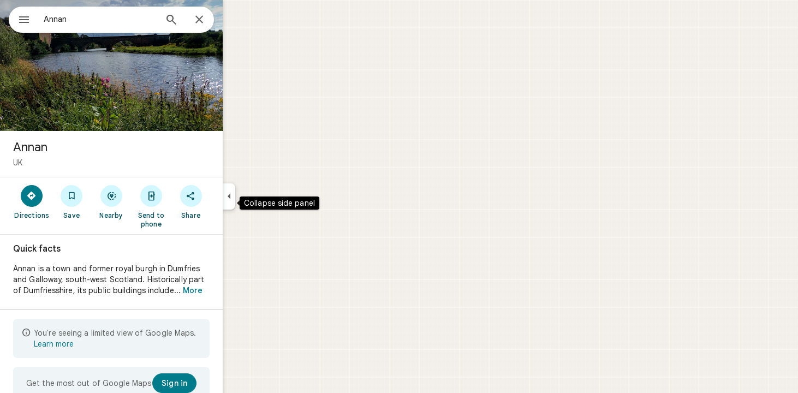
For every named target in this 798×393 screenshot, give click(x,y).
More (232, 290)
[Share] (230, 201)
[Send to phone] (190, 206)
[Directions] (71, 201)
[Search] (211, 21)
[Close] (238, 20)
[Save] (111, 201)
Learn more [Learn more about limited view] (93, 344)
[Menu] (19, 18)
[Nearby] (151, 201)
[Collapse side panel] (268, 196)
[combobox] (128, 19)
